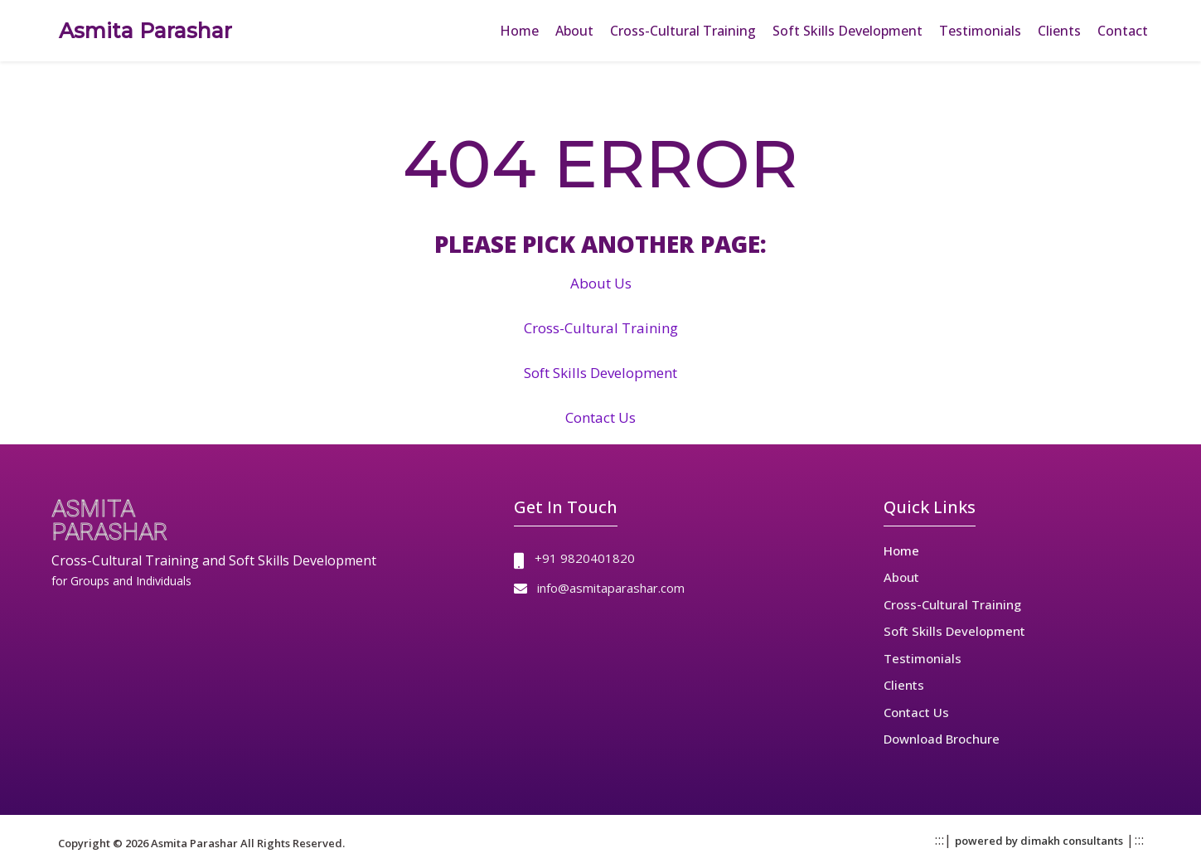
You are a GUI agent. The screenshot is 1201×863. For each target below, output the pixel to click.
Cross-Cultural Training (683, 31)
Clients (1059, 31)
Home (519, 31)
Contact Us (600, 417)
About (574, 31)
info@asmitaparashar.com (611, 587)
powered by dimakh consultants (1039, 840)
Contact (1122, 31)
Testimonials (980, 31)
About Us (601, 283)
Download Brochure (942, 738)
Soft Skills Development (847, 31)
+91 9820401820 (585, 558)
